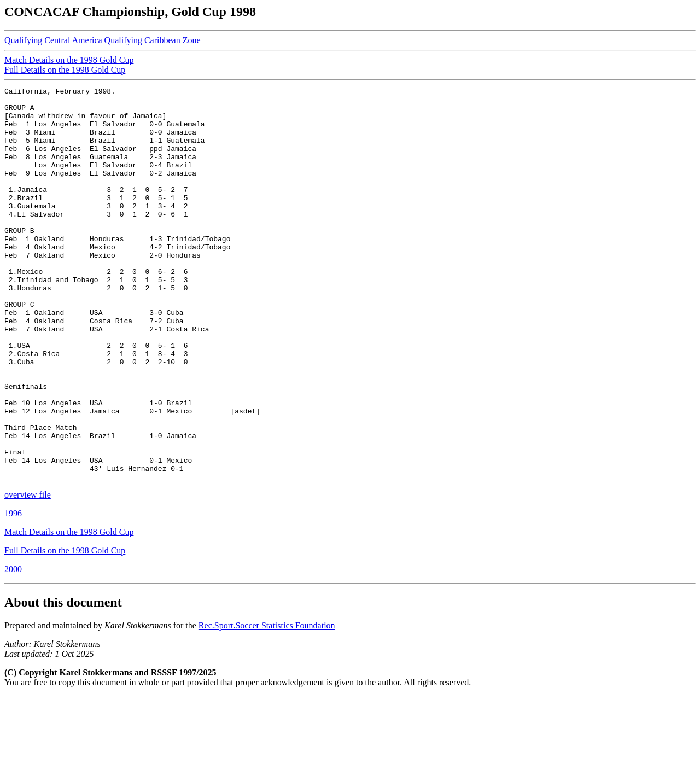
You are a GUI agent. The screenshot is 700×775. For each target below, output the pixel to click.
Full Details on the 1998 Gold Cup (64, 69)
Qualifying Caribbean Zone (152, 40)
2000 (13, 647)
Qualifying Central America (53, 40)
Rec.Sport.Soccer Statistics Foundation (267, 704)
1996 (13, 592)
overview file (27, 573)
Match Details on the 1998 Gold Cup (68, 60)
